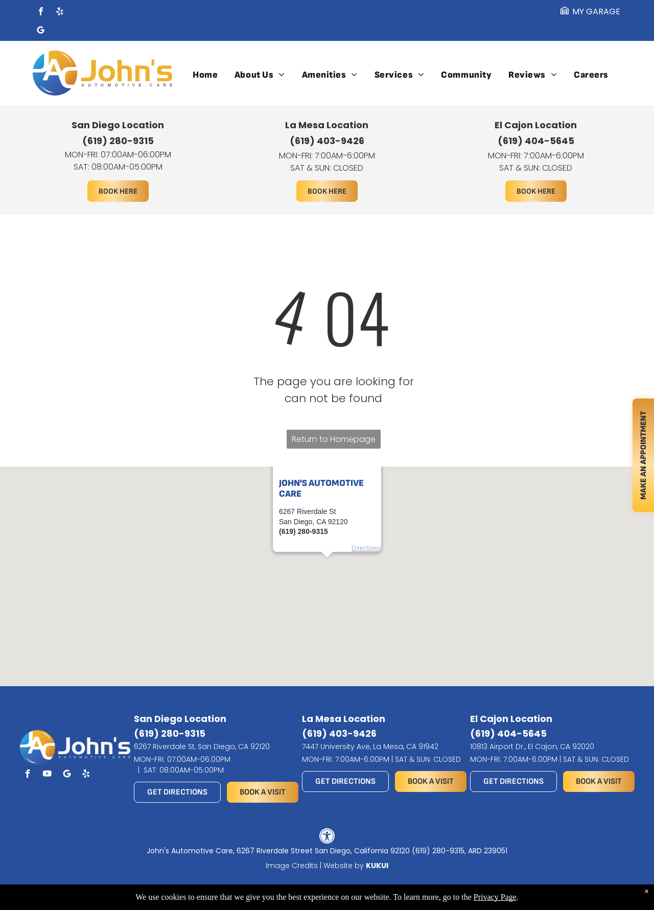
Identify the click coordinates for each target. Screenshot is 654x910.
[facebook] (41, 12)
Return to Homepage (334, 439)
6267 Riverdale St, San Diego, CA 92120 (202, 746)
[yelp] (60, 12)
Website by (343, 865)
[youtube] (47, 775)
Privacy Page (495, 897)
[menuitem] (205, 75)
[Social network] (41, 31)
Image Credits (292, 865)
